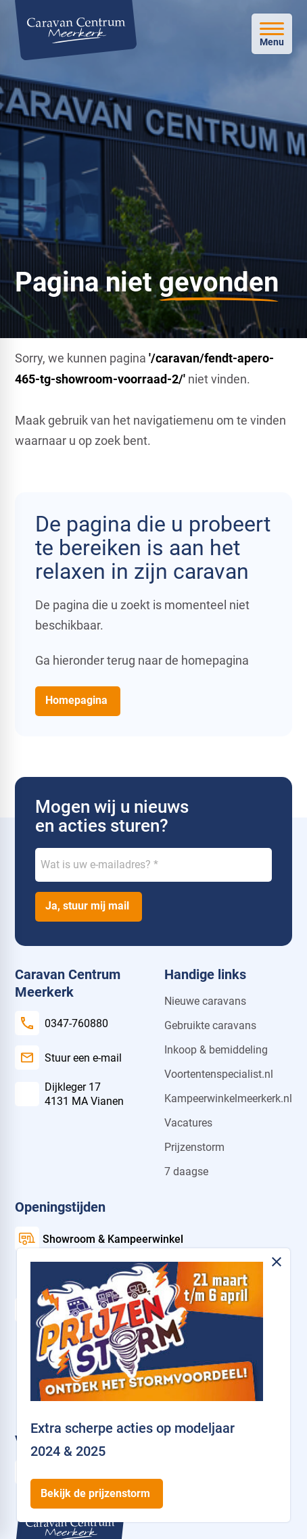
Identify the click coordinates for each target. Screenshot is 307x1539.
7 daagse (186, 1171)
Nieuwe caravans (205, 1001)
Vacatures (188, 1122)
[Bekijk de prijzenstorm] (96, 1494)
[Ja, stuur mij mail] (88, 907)
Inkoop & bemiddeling (216, 1049)
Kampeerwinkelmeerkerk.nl (228, 1098)
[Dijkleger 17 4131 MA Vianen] (69, 1094)
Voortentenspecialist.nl (218, 1074)
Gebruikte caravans (210, 1025)
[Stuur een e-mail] (68, 1057)
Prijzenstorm (194, 1147)
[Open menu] (272, 34)
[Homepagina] (77, 701)
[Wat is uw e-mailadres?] (153, 865)
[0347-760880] (61, 1023)
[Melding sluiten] (276, 1261)
